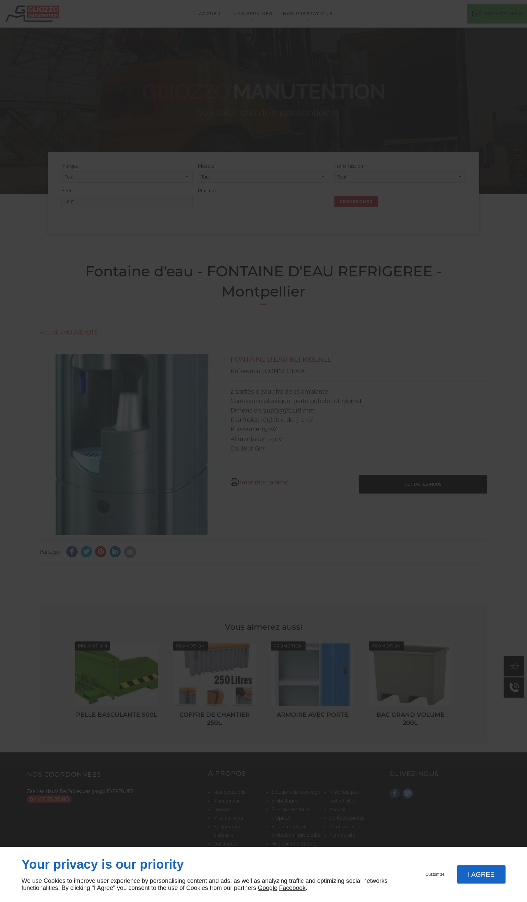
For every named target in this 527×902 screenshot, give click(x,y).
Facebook (292, 888)
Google (267, 888)
